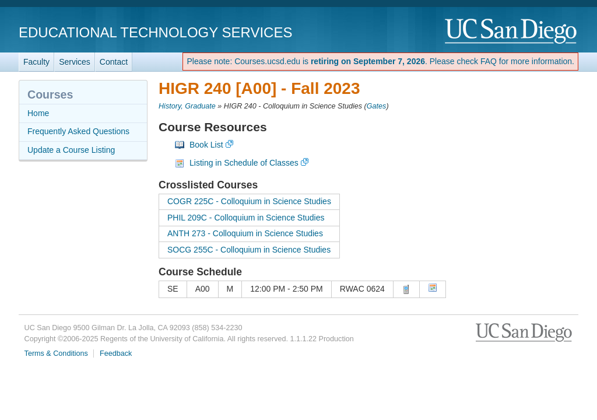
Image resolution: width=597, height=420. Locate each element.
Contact (114, 61)
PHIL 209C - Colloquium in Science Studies (246, 217)
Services (74, 61)
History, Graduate (187, 106)
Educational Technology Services (155, 32)
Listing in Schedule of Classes (243, 162)
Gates (377, 106)
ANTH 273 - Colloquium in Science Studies (245, 233)
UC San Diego (511, 32)
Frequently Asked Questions (78, 131)
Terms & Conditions (56, 353)
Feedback (116, 353)
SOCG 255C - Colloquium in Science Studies (249, 249)
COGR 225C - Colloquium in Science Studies (249, 201)
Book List (206, 144)
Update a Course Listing (71, 150)
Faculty (36, 61)
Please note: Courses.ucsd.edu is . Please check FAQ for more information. (380, 61)
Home (38, 113)
